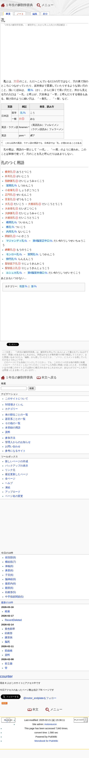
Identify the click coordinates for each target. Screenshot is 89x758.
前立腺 (8, 663)
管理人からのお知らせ (18, 442)
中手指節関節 (14, 596)
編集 (34, 13)
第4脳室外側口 (36, 272)
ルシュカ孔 (12, 272)
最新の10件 (7, 602)
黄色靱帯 (10, 628)
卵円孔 (10, 259)
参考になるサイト (15, 450)
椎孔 (8, 227)
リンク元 (10, 470)
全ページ (10, 478)
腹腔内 (10, 583)
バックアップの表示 (16, 465)
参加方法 (10, 437)
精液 (7, 611)
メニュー (45, 5)
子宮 (9, 575)
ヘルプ (9, 483)
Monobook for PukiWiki (46, 741)
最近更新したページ (16, 474)
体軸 (9, 566)
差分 (45, 13)
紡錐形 (10, 592)
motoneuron (50, 724)
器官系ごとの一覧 (15, 419)
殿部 (9, 587)
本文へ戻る (47, 378)
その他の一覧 (12, 423)
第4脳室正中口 (41, 240)
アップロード (12, 491)
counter (6, 676)
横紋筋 (10, 561)
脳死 (7, 641)
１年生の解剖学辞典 (17, 5)
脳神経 (10, 579)
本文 (8, 13)
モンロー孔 (12, 254)
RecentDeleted (13, 620)
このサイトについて (16, 398)
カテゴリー (11, 408)
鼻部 (9, 570)
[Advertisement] (44, 52)
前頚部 (10, 557)
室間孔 (10, 185)
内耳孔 (10, 231)
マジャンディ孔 (15, 240)
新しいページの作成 (16, 461)
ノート (20, 13)
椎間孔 (10, 222)
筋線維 (8, 650)
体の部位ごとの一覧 (16, 414)
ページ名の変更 (14, 496)
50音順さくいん (14, 404)
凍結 (7, 487)
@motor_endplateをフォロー (39, 698)
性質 (22, 286)
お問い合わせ (12, 446)
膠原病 (8, 637)
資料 (7, 432)
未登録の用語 (12, 427)
